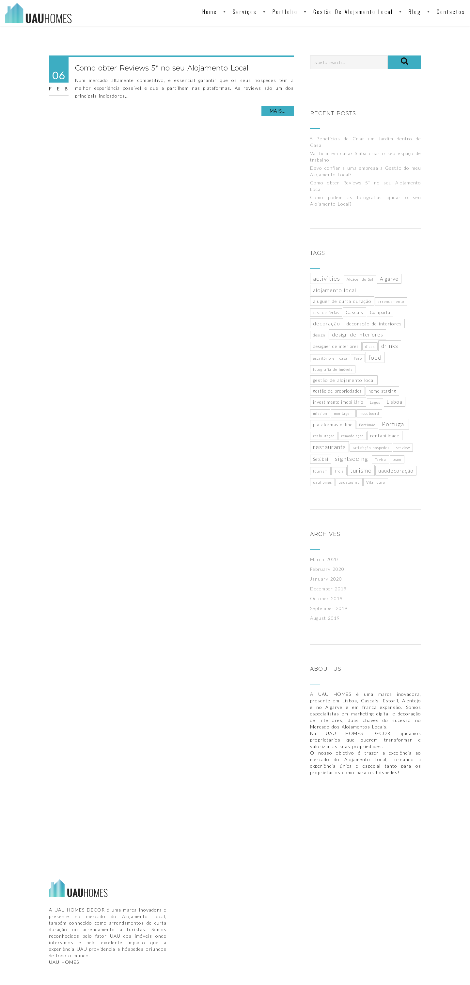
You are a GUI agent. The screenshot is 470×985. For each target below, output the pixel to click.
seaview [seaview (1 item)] (403, 448)
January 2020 (326, 579)
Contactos (451, 12)
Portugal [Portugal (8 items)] (394, 424)
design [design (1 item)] (319, 335)
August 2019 (325, 618)
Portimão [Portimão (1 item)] (367, 425)
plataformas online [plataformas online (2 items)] (332, 424)
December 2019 (328, 588)
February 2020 (327, 569)
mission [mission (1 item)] (320, 413)
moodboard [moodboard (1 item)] (369, 413)
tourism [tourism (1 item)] (320, 471)
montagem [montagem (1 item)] (343, 413)
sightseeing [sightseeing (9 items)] (351, 458)
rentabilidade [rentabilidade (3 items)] (385, 435)
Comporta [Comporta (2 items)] (380, 312)
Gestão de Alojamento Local (353, 12)
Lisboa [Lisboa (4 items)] (394, 402)
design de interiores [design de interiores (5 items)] (357, 334)
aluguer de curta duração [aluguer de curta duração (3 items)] (342, 301)
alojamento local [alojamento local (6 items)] (334, 290)
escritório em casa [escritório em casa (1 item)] (330, 358)
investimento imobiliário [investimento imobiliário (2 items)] (338, 402)
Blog (415, 12)
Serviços (245, 12)
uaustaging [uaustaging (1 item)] (349, 482)
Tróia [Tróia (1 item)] (339, 471)
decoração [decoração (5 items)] (326, 323)
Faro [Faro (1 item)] (358, 358)
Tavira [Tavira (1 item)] (380, 459)
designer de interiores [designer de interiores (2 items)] (336, 346)
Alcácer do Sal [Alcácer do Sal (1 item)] (360, 279)
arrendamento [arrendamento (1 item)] (391, 301)
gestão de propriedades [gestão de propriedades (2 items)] (337, 391)
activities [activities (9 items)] (326, 278)
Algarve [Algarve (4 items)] (389, 279)
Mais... (278, 111)
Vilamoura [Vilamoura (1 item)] (375, 482)
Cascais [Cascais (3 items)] (354, 312)
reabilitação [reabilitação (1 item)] (324, 436)
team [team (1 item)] (397, 459)
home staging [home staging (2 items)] (382, 391)
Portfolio (285, 12)
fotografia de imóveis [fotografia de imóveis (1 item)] (332, 369)
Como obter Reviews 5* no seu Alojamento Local (161, 68)
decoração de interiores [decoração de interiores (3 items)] (374, 323)
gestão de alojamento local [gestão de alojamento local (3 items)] (344, 380)
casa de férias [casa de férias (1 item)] (326, 312)
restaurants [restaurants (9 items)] (329, 446)
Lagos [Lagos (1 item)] (375, 402)
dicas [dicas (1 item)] (370, 346)
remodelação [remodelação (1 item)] (352, 436)
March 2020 (324, 559)
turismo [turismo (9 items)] (361, 470)
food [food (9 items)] (375, 357)
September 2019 (329, 608)
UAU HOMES (64, 962)
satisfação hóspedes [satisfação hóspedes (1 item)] (370, 448)
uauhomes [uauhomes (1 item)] (322, 482)
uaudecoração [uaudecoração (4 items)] (396, 471)
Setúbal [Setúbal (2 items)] (320, 459)
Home (209, 12)
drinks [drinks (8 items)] (389, 345)
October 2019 (326, 598)
